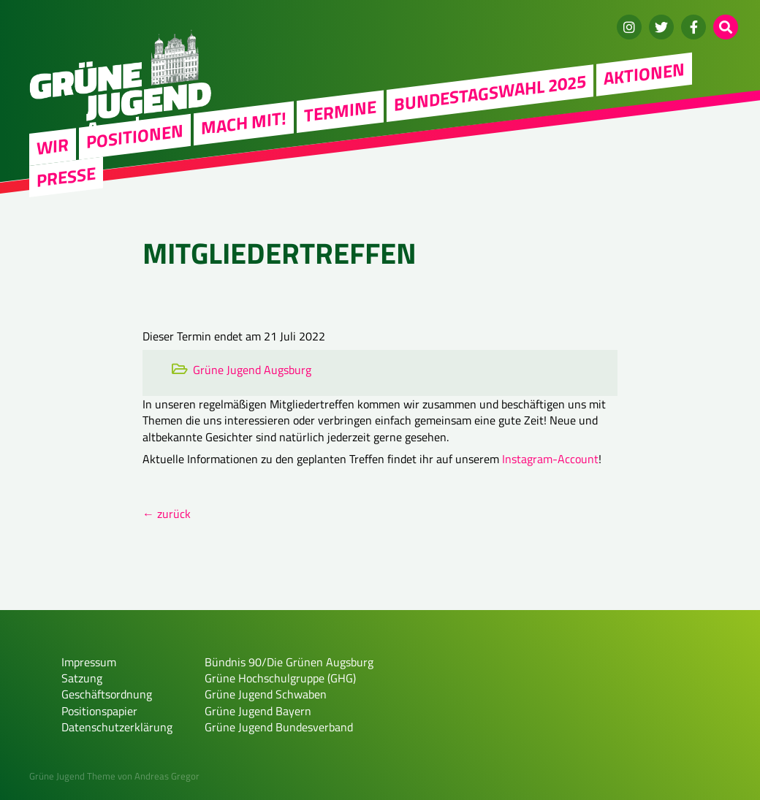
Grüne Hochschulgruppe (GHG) (280, 678)
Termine (340, 110)
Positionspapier (99, 711)
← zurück (166, 513)
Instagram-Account (550, 459)
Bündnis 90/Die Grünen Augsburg (289, 662)
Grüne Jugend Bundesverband (279, 727)
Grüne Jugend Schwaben (266, 694)
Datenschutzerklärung (116, 727)
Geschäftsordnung (106, 694)
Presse (66, 176)
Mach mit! (243, 122)
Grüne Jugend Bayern (258, 711)
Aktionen (644, 74)
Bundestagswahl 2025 (490, 92)
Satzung (81, 678)
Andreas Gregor (167, 776)
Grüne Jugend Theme (72, 776)
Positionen (134, 136)
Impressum (88, 662)
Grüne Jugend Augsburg (252, 369)
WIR (53, 146)
